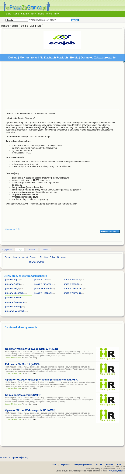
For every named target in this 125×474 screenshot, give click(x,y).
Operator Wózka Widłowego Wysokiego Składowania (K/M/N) (41, 379)
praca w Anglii (12, 279)
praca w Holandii (72, 279)
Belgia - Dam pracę (31, 25)
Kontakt (32, 250)
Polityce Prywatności (116, 471)
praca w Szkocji (13, 297)
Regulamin (65, 465)
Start (8, 13)
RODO (99, 465)
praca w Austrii (12, 284)
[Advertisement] (62, 86)
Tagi (19, 250)
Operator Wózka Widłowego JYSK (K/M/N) (30, 410)
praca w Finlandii (42, 284)
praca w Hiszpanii (43, 293)
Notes (45, 250)
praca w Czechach (14, 293)
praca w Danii (41, 279)
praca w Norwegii (72, 293)
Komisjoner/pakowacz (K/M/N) (23, 395)
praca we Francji (42, 288)
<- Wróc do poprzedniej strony (14, 457)
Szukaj (75, 20)
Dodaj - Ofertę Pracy (48, 13)
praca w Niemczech (73, 288)
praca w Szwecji (13, 306)
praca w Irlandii (71, 284)
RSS (119, 465)
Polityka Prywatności (83, 465)
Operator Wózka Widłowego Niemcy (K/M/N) (31, 349)
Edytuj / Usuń (7, 250)
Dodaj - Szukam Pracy (24, 13)
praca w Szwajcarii (14, 302)
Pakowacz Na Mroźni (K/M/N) (22, 364)
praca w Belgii (12, 288)
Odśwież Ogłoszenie (110, 231)
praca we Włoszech (15, 311)
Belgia (14, 25)
